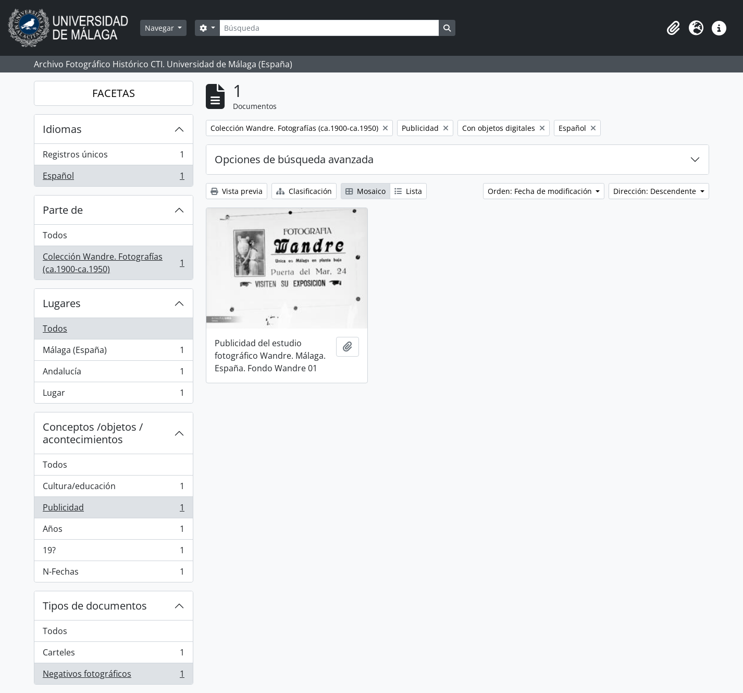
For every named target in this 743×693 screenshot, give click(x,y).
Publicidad (113, 509)
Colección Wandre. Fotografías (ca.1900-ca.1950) (113, 263)
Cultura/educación (113, 488)
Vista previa (236, 191)
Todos (55, 235)
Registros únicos (113, 156)
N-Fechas (113, 573)
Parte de (63, 210)
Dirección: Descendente (655, 191)
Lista (408, 191)
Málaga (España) (113, 352)
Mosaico (365, 191)
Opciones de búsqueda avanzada (294, 159)
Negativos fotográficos (113, 675)
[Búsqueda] (329, 28)
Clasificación (304, 191)
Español (113, 177)
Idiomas (62, 129)
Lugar (113, 394)
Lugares (62, 303)
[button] (673, 28)
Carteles (113, 654)
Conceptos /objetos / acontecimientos (93, 433)
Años (113, 531)
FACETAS (113, 93)
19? (113, 552)
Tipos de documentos (95, 606)
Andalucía (113, 373)
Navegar (160, 28)
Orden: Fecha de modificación (541, 191)
